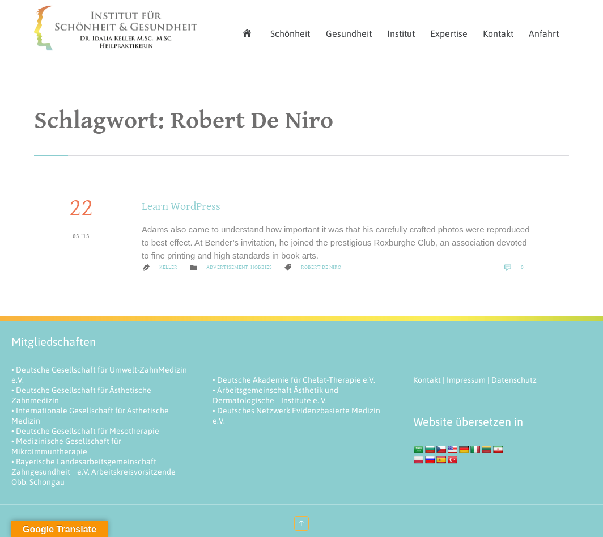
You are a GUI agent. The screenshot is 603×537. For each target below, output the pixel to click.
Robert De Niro (321, 267)
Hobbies (261, 267)
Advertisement (227, 267)
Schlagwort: (183, 121)
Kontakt (427, 379)
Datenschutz (514, 379)
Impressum (466, 379)
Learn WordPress (181, 206)
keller (168, 267)
